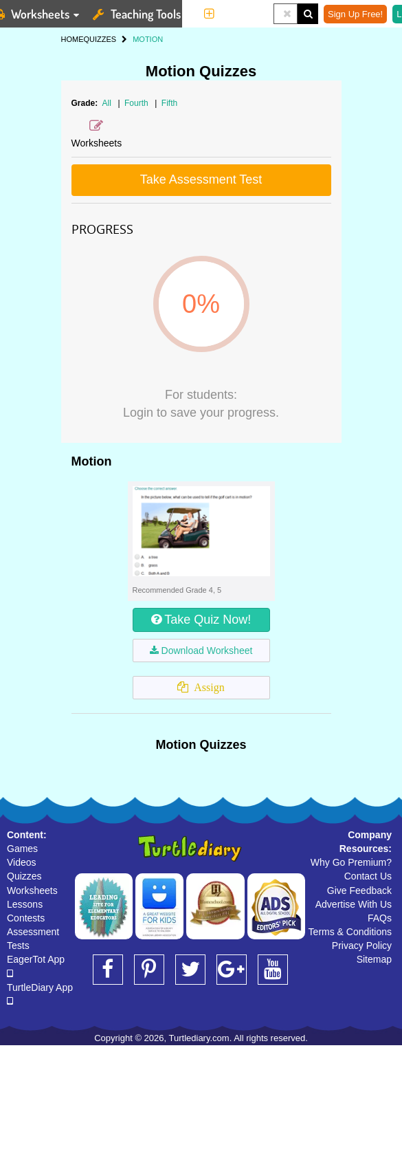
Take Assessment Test (201, 179)
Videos (21, 862)
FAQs (380, 918)
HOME (72, 39)
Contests (26, 918)
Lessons (25, 904)
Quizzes (24, 876)
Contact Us (368, 876)
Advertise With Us (353, 904)
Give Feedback (359, 890)
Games (22, 848)
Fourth (137, 103)
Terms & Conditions (350, 931)
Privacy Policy (362, 945)
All (106, 103)
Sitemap (374, 959)
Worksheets (32, 890)
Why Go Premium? (351, 862)
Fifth (169, 103)
